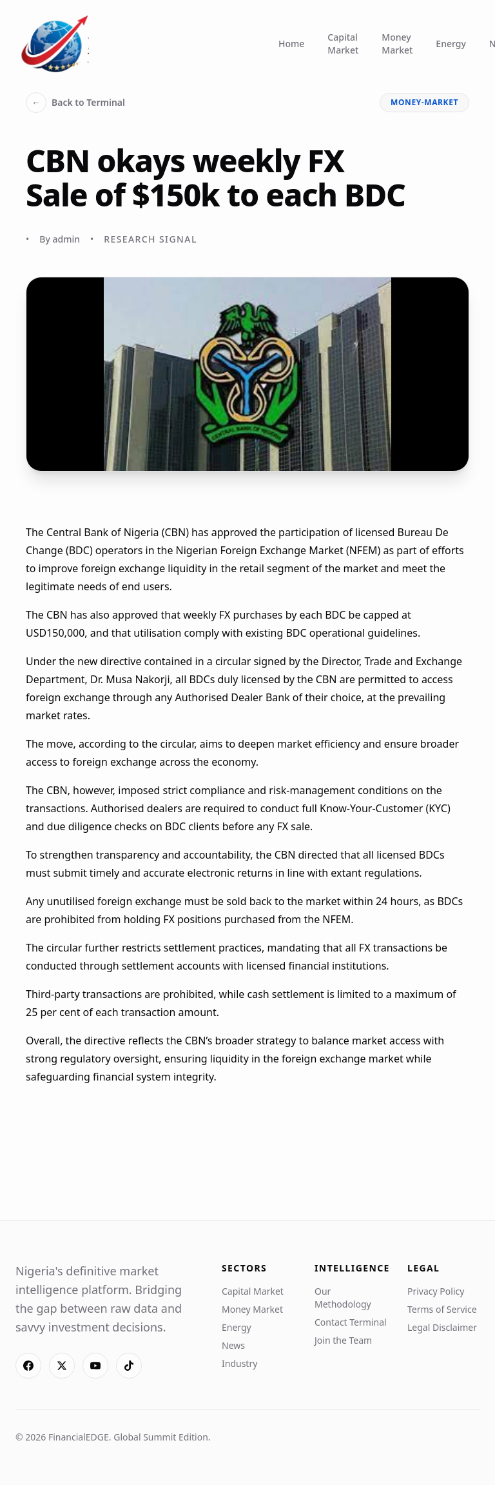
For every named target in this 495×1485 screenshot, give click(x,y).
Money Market (397, 43)
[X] (62, 1366)
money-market (424, 102)
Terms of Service (442, 1309)
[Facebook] (28, 1366)
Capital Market (342, 43)
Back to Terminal (75, 102)
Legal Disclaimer (442, 1327)
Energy (450, 43)
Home (291, 43)
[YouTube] (95, 1366)
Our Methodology (343, 1297)
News (233, 1345)
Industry (239, 1363)
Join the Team (343, 1340)
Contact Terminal (351, 1322)
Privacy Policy (435, 1291)
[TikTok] (129, 1366)
